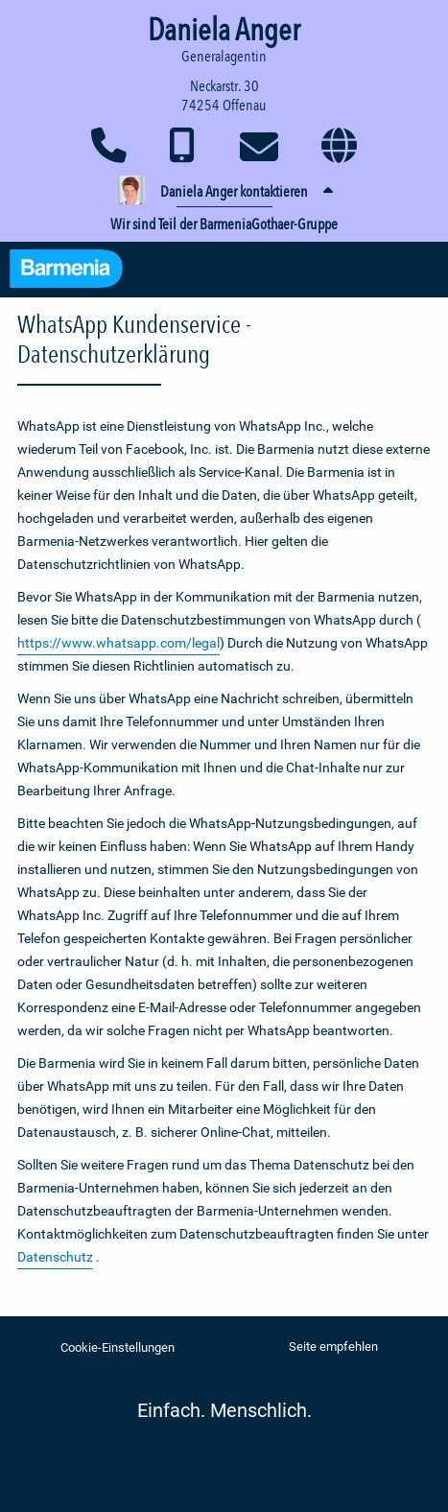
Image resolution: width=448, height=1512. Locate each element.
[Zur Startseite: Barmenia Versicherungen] (76, 271)
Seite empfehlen (333, 1346)
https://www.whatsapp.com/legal (118, 642)
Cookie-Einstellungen (117, 1347)
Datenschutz (55, 1256)
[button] (224, 192)
